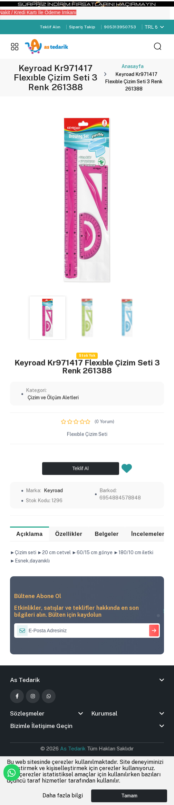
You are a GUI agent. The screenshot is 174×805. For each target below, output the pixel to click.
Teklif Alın (50, 27)
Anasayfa (133, 66)
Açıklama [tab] (30, 534)
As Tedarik (73, 749)
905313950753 (120, 27)
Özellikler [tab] (69, 534)
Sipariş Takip (82, 27)
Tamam (129, 795)
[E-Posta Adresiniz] (87, 631)
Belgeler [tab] (108, 534)
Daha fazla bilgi (62, 795)
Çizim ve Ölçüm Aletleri (53, 516)
